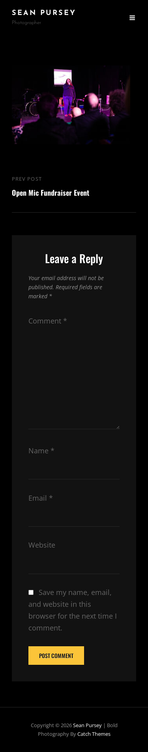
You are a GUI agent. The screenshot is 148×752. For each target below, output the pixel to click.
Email (40, 498)
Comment (47, 320)
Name (41, 450)
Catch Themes (94, 733)
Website (41, 545)
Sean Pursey (44, 13)
